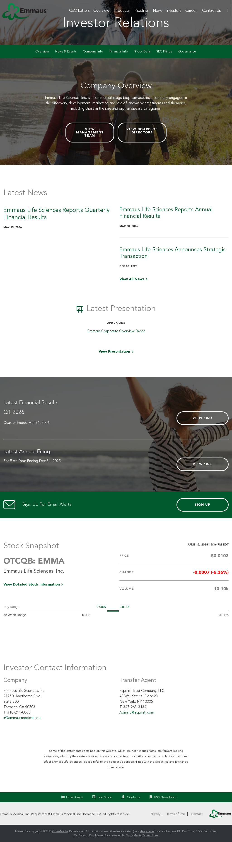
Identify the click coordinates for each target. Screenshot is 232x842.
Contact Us (211, 10)
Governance (187, 51)
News (157, 10)
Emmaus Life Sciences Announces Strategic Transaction (172, 252)
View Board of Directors (142, 131)
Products (121, 10)
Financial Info (118, 51)
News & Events (66, 51)
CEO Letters (79, 10)
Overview (101, 10)
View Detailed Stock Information (31, 584)
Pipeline (141, 10)
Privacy (155, 814)
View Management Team (90, 132)
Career (191, 10)
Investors (173, 10)
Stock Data (142, 51)
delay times (147, 831)
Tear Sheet (104, 797)
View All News (131, 279)
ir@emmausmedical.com (22, 718)
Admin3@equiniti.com (136, 712)
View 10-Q (203, 418)
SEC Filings (164, 51)
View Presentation (114, 351)
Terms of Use (176, 814)
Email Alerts (74, 797)
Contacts (133, 797)
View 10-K (202, 464)
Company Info (93, 51)
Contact (197, 814)
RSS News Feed (165, 797)
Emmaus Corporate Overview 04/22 (116, 331)
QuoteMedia (60, 831)
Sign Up (202, 505)
